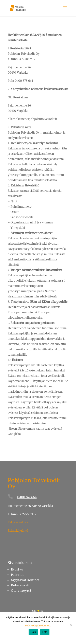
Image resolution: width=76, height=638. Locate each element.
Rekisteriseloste (18, 522)
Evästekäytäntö (18, 530)
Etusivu (17, 569)
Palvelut (17, 575)
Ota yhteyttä (21, 590)
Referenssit (20, 585)
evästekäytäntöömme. (38, 625)
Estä (44, 632)
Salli (33, 632)
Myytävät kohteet (25, 580)
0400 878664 (27, 497)
